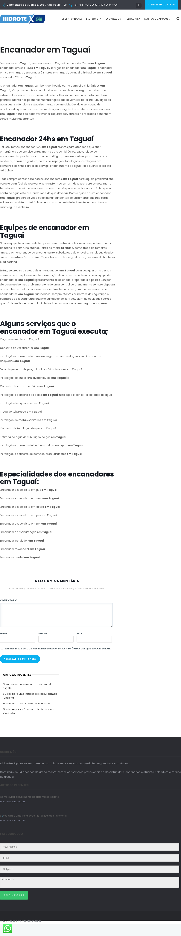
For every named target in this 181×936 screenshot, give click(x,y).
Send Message (14, 907)
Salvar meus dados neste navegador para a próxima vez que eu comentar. (57, 660)
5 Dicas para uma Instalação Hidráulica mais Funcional (30, 707)
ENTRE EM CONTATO (162, 4)
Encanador (122, 30)
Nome (5, 645)
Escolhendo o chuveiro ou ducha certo (26, 715)
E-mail (44, 645)
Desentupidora (81, 30)
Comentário (9, 612)
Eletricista (103, 30)
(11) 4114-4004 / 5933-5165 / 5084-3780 (96, 5)
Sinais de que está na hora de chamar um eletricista (28, 723)
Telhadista (142, 30)
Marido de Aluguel (166, 30)
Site (79, 645)
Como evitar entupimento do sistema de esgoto (27, 697)
